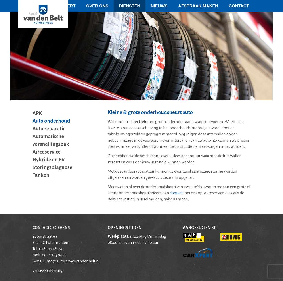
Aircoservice (47, 152)
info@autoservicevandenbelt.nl (73, 261)
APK (37, 113)
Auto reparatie (49, 128)
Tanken (41, 175)
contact (176, 193)
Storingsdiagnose (52, 167)
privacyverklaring (48, 270)
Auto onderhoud (51, 121)
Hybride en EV (49, 159)
